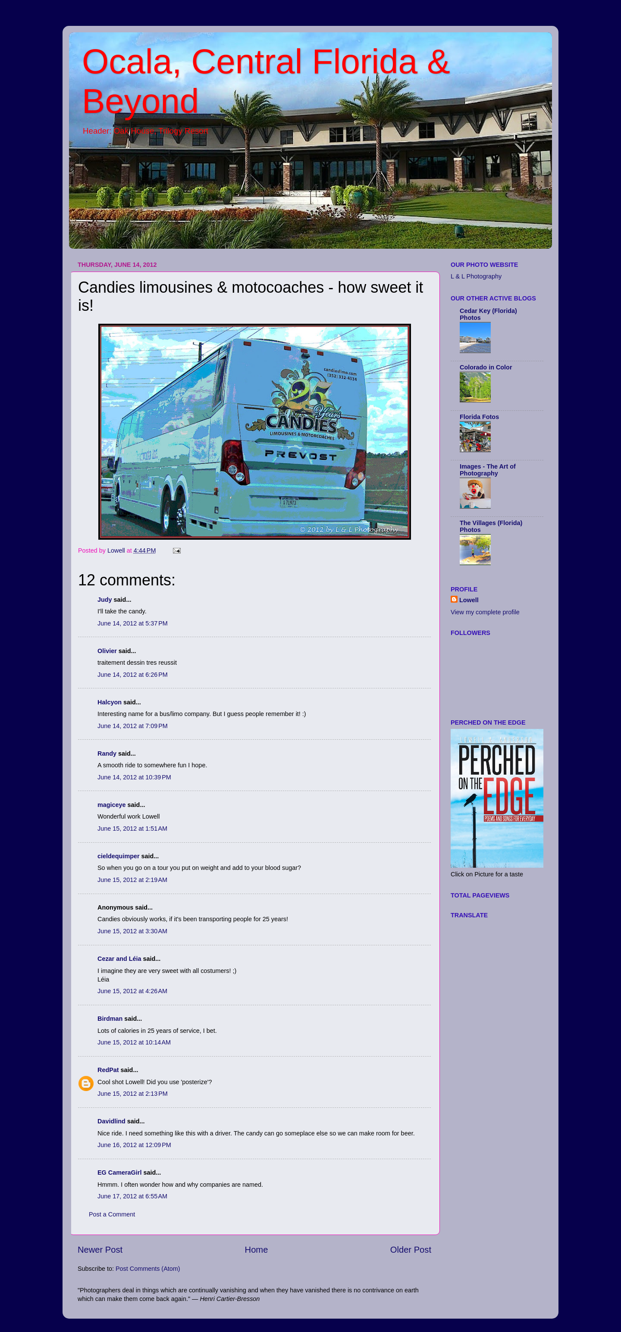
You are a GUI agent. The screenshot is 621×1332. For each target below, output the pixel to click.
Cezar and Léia (119, 958)
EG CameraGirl (119, 1172)
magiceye (111, 804)
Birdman (109, 1018)
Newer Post (100, 1249)
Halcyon (109, 702)
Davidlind (111, 1121)
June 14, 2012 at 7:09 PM (132, 725)
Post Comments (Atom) (148, 1268)
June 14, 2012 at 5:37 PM (132, 623)
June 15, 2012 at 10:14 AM (134, 1042)
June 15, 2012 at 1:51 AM (132, 828)
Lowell (469, 600)
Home (256, 1249)
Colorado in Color (486, 367)
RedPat (108, 1069)
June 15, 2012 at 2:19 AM (132, 879)
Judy (104, 599)
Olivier (107, 650)
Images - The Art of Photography (488, 470)
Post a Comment (112, 1214)
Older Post (410, 1249)
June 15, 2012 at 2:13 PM (132, 1093)
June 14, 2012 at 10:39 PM (134, 777)
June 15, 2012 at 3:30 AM (132, 931)
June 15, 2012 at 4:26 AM (132, 991)
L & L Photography (476, 276)
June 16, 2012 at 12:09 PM (134, 1144)
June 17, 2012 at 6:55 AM (132, 1196)
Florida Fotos (479, 416)
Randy (106, 753)
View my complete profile (485, 612)
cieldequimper (118, 856)
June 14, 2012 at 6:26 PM (132, 674)
